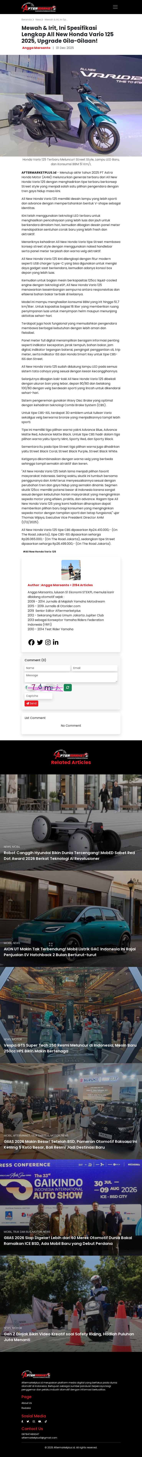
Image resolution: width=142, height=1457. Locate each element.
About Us (26, 1403)
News (39, 19)
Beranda (27, 19)
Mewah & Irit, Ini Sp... (56, 19)
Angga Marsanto (36, 48)
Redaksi (26, 1408)
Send (31, 703)
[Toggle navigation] (115, 7)
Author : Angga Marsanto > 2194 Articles (60, 585)
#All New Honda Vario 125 (39, 551)
